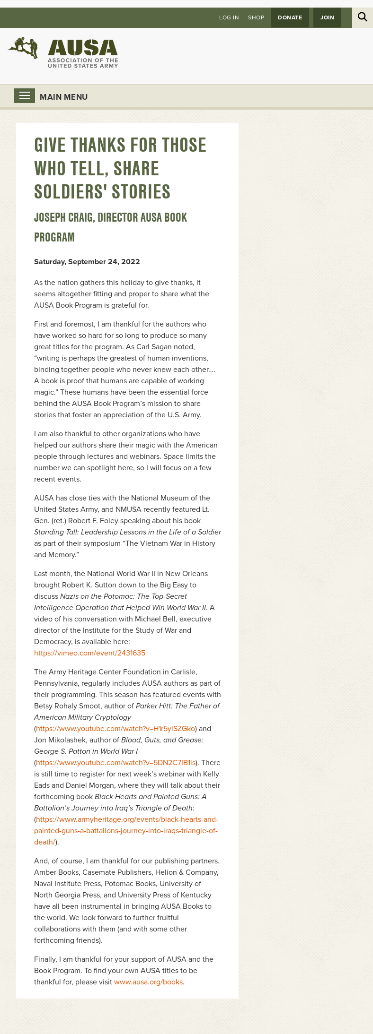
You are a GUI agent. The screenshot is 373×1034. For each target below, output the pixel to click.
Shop (256, 17)
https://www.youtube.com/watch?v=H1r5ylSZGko (115, 728)
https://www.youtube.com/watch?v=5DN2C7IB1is (115, 762)
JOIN (327, 17)
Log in (229, 17)
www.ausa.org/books (148, 982)
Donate (290, 17)
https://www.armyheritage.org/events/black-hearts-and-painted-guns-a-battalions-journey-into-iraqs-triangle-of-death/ (126, 831)
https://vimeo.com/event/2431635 (89, 653)
